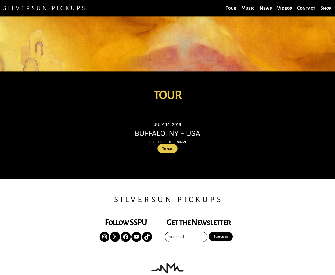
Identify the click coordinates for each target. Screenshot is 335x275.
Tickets (167, 148)
